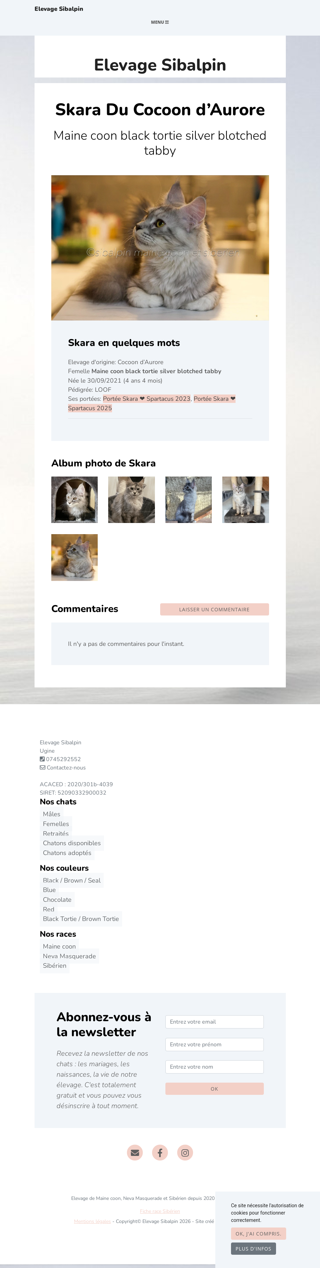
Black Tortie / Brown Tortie (78, 922)
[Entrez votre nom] (214, 1070)
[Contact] (135, 1156)
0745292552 (63, 763)
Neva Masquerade (66, 959)
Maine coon (56, 950)
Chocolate (54, 903)
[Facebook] (160, 1156)
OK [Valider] (214, 1092)
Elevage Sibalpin (69, 10)
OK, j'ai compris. (259, 1233)
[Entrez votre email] (214, 1025)
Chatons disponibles (69, 846)
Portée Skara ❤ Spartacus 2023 (147, 402)
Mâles (48, 817)
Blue (46, 893)
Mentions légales (92, 1225)
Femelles (53, 827)
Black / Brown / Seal (68, 883)
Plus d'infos (253, 1248)
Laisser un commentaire (214, 613)
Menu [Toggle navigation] (160, 26)
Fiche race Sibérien (160, 1214)
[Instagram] (185, 1156)
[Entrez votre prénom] (214, 1048)
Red (45, 912)
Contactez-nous (63, 771)
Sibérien (51, 969)
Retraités (53, 837)
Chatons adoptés (64, 856)
